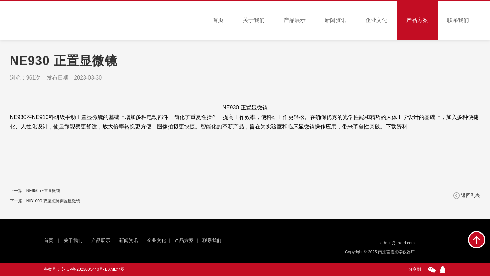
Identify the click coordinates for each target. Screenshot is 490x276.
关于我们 (254, 20)
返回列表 (470, 195)
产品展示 (295, 20)
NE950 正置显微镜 (43, 190)
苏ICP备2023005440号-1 (84, 269)
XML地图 (116, 269)
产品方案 (417, 20)
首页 (218, 20)
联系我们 (458, 20)
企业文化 (376, 20)
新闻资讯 (335, 20)
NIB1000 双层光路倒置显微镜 (53, 201)
